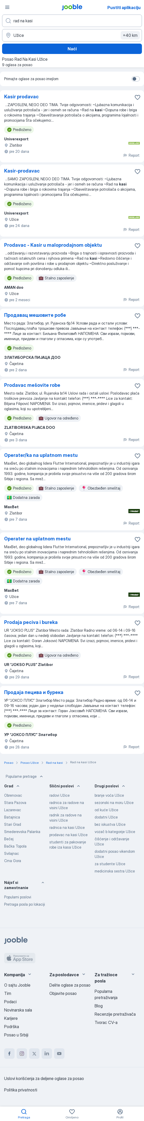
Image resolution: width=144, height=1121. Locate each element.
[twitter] (34, 1053)
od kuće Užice (106, 810)
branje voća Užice (109, 795)
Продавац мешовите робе (35, 315)
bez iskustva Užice (110, 824)
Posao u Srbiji (16, 1034)
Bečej (9, 839)
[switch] (136, 78)
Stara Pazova (15, 802)
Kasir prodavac (21, 96)
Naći (72, 48)
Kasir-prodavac (22, 171)
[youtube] (59, 1053)
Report (131, 155)
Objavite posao (63, 993)
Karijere (11, 1018)
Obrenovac (13, 795)
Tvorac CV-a (106, 1022)
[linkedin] (47, 1053)
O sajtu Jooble (17, 985)
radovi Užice (59, 795)
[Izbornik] (7, 7)
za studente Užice (110, 864)
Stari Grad (12, 824)
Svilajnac (11, 853)
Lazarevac (12, 810)
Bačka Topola (15, 846)
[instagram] (22, 1053)
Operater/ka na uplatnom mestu (41, 455)
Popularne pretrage (25, 776)
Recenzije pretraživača (115, 1014)
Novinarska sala (18, 1010)
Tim (7, 993)
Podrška (11, 1026)
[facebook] (9, 1053)
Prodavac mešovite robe (32, 385)
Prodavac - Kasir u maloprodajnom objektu (53, 245)
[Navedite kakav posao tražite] (72, 21)
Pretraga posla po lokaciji (24, 904)
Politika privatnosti (20, 1089)
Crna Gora (12, 860)
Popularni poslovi (17, 897)
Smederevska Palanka (22, 831)
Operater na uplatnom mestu (37, 538)
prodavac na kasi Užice (68, 835)
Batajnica (12, 817)
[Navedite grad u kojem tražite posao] (72, 35)
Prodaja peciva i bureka (31, 622)
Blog (99, 1005)
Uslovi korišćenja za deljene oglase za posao (44, 1078)
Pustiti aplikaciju (124, 7)
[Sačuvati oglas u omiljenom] (137, 97)
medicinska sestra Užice (115, 871)
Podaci (10, 1001)
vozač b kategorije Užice (115, 831)
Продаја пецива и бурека (33, 692)
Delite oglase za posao (69, 985)
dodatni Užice (106, 817)
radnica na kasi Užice (67, 827)
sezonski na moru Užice (114, 802)
